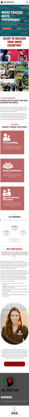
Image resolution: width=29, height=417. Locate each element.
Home (14, 407)
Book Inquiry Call (14, 411)
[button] (27, 2)
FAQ (14, 408)
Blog (14, 409)
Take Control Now (6, 28)
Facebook (14, 413)
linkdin (16, 413)
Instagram (12, 413)
